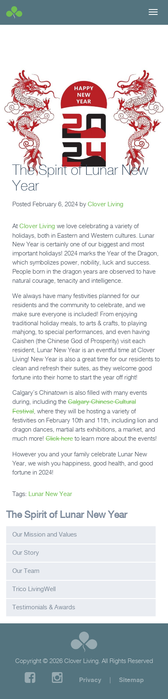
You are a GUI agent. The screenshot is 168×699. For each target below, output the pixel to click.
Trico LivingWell (34, 589)
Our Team (26, 571)
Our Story (25, 552)
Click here (59, 438)
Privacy (90, 680)
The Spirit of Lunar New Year (66, 514)
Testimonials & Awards (43, 607)
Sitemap (131, 680)
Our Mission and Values (44, 534)
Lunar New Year (50, 494)
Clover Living (106, 204)
